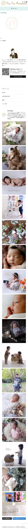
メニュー (14, 8)
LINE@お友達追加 (18, 76)
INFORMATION (6, 96)
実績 (3, 100)
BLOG (3, 92)
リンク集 (4, 103)
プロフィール (5, 88)
